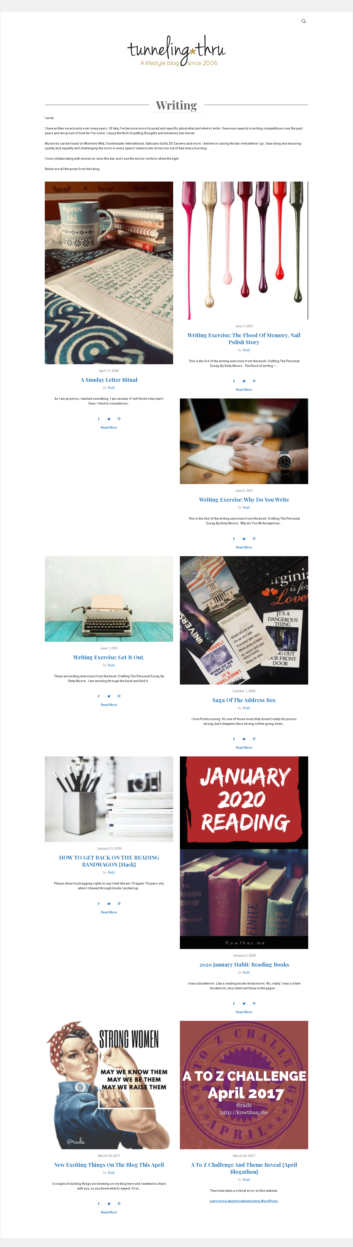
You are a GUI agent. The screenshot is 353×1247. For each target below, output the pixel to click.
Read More (109, 427)
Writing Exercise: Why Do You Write (244, 499)
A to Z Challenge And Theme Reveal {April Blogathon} (244, 1168)
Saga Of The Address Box (244, 699)
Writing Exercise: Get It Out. (109, 657)
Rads (111, 387)
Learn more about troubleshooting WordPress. (244, 1201)
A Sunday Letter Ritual (109, 379)
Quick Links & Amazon (247, 81)
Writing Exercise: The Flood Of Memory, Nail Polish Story (244, 338)
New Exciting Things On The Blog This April (109, 1164)
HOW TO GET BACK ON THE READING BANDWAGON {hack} (109, 861)
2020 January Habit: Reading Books (244, 964)
